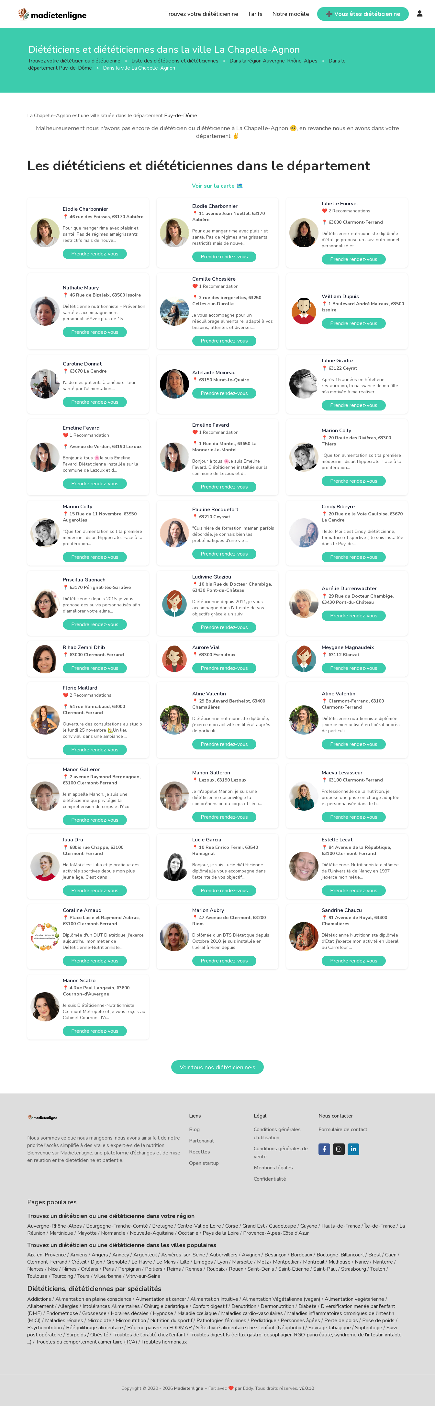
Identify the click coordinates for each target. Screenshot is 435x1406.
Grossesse (94, 1312)
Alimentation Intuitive (214, 1298)
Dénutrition (243, 1305)
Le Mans (166, 1261)
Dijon (96, 1261)
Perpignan (129, 1269)
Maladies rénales (64, 1319)
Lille (184, 1261)
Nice (53, 1269)
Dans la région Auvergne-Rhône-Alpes (274, 60)
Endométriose (62, 1312)
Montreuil (313, 1261)
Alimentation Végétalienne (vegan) (281, 1298)
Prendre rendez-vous (94, 253)
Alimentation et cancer (161, 1298)
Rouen (236, 1269)
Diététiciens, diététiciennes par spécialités (85, 1288)
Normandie (113, 1233)
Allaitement (40, 1305)
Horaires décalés (130, 1312)
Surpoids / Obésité (87, 1333)
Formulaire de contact (342, 1129)
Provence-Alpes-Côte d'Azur (276, 1233)
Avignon (251, 1254)
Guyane (308, 1226)
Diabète (307, 1305)
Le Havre (141, 1261)
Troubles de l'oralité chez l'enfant (149, 1333)
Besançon (275, 1254)
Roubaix (215, 1269)
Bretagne (162, 1226)
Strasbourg (353, 1269)
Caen (390, 1254)
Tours (83, 1276)
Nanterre (383, 1261)
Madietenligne (188, 1387)
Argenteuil (145, 1254)
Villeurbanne (108, 1276)
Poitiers (153, 1269)
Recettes (199, 1151)
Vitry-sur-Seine (143, 1276)
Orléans (89, 1269)
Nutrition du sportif (171, 1319)
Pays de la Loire (221, 1233)
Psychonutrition (44, 1326)
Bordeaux (301, 1254)
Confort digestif (210, 1305)
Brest (374, 1254)
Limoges (203, 1261)
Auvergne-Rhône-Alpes (54, 1226)
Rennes (193, 1269)
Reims (174, 1269)
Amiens (78, 1254)
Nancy (362, 1261)
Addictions (39, 1298)
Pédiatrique (263, 1319)
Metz (263, 1261)
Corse (231, 1226)
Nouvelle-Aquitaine (152, 1233)
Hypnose (163, 1312)
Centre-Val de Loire (199, 1226)
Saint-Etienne (293, 1269)
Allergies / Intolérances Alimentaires (99, 1305)
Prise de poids (378, 1319)
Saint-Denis (261, 1269)
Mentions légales (273, 1167)
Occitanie (188, 1233)
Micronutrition (131, 1319)
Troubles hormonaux (164, 1340)
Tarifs (255, 14)
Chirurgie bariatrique (166, 1305)
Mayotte (87, 1233)
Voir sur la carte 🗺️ (217, 186)
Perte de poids (341, 1319)
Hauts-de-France (340, 1226)
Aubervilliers (223, 1254)
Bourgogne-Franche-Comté (117, 1226)
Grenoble (116, 1261)
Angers (100, 1254)
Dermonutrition (278, 1305)
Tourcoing (62, 1276)
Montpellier (286, 1261)
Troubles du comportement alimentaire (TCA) (86, 1340)
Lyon (222, 1261)
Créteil (79, 1261)
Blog (194, 1129)
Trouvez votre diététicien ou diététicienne (75, 60)
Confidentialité (270, 1179)
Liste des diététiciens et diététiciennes (175, 60)
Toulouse (37, 1276)
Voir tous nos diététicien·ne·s (217, 1067)
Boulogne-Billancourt (340, 1254)
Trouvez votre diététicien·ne (201, 14)
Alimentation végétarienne (354, 1298)
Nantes (35, 1269)
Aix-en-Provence (46, 1254)
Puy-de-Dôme (180, 115)
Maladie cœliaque (197, 1312)
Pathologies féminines (221, 1319)
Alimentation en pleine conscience (93, 1298)
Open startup (204, 1163)
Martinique (61, 1233)
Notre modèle (290, 14)
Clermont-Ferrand (47, 1261)
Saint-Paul (325, 1269)
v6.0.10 (306, 1387)
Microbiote (100, 1319)
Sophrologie (368, 1326)
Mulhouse (340, 1261)
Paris (108, 1269)
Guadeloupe (282, 1226)
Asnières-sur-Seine (183, 1254)
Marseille (242, 1261)
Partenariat (201, 1140)
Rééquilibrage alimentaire (94, 1326)
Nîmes (69, 1269)
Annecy (120, 1254)
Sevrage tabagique (329, 1326)
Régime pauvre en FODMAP (159, 1326)
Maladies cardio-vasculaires (252, 1312)
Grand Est (253, 1226)
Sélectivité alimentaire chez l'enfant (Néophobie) (250, 1326)
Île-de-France (379, 1226)
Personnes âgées (300, 1319)
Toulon (377, 1269)
